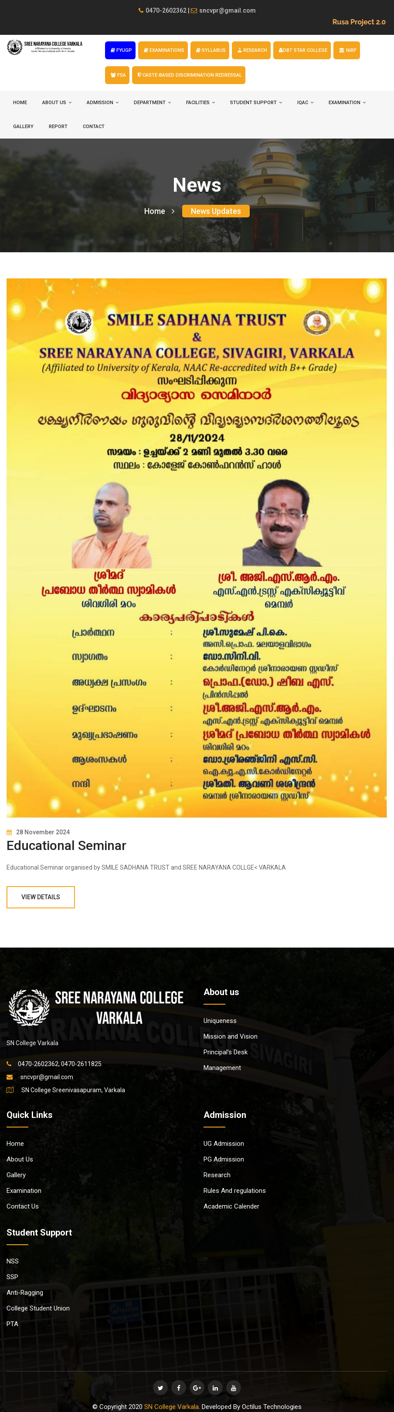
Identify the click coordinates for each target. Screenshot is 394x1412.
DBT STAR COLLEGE (303, 50)
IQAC (305, 102)
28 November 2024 (38, 832)
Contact (94, 126)
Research (217, 1175)
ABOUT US (56, 102)
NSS (13, 1261)
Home (159, 211)
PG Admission (224, 1159)
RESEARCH (252, 50)
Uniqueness (220, 1021)
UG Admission (224, 1144)
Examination (24, 1191)
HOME (20, 102)
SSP (12, 1277)
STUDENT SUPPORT (256, 102)
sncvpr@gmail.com (223, 10)
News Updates (216, 211)
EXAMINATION (347, 102)
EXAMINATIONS (164, 50)
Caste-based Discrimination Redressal (190, 75)
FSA (118, 75)
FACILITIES (200, 102)
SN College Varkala (171, 1407)
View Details (40, 897)
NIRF (348, 50)
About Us (20, 1159)
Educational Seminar (66, 845)
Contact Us (23, 1206)
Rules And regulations (235, 1191)
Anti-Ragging (25, 1293)
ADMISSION (103, 102)
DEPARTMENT (152, 102)
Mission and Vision (231, 1036)
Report (58, 126)
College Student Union (38, 1308)
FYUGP (121, 50)
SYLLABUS (211, 50)
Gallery (23, 126)
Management (222, 1068)
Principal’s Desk (226, 1052)
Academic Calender (231, 1206)
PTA (12, 1324)
